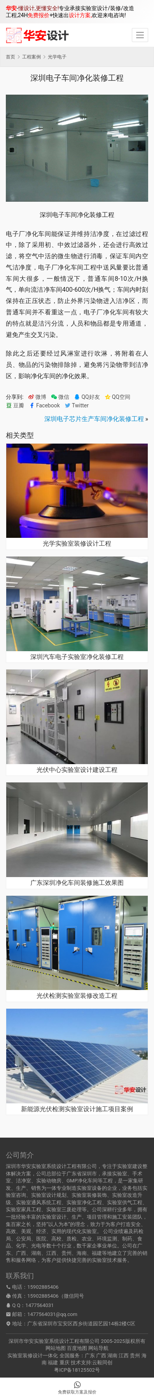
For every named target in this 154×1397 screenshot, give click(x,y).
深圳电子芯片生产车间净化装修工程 (94, 419)
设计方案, (80, 15)
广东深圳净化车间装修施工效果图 (77, 882)
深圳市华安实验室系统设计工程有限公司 (54, 1341)
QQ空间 (117, 397)
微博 (37, 397)
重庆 (65, 1362)
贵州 (135, 1355)
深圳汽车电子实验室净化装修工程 (77, 657)
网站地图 (56, 1348)
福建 (53, 1362)
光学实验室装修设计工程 (77, 543)
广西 (101, 1355)
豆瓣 (15, 405)
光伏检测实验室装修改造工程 (77, 995)
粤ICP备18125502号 (77, 1370)
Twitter (77, 405)
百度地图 (77, 1348)
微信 (60, 397)
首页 (10, 57)
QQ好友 (87, 397)
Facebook (44, 405)
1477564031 (39, 1305)
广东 (90, 1355)
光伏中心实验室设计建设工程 (77, 769)
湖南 (112, 1355)
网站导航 (98, 1348)
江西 (124, 1355)
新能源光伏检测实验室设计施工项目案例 (77, 1109)
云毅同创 (102, 1362)
